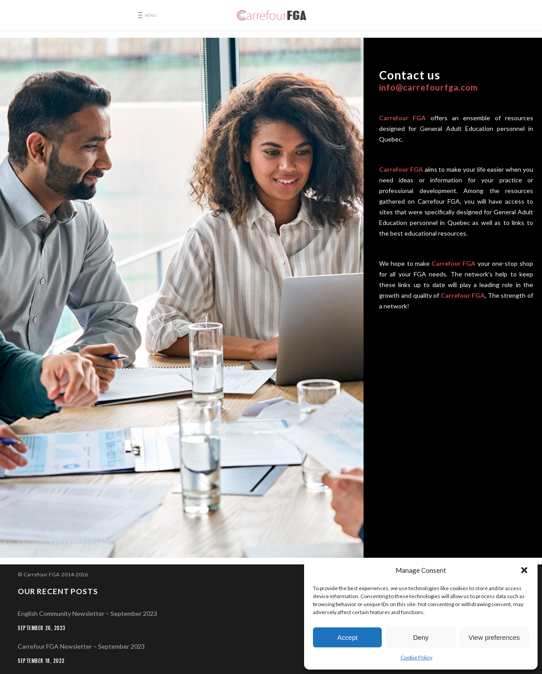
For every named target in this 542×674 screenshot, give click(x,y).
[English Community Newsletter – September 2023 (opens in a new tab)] (271, 613)
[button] (524, 570)
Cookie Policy (416, 657)
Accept (347, 637)
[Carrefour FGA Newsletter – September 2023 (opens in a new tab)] (271, 646)
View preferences (494, 637)
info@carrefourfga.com (428, 87)
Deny (420, 637)
